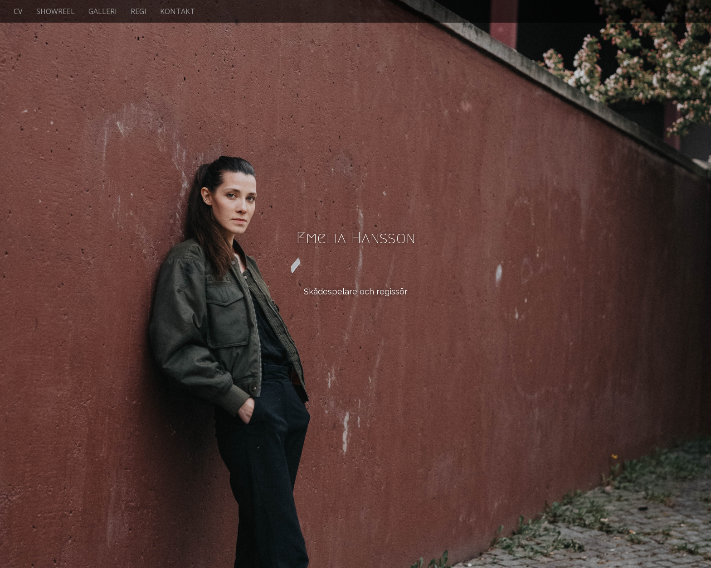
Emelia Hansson (355, 237)
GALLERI (102, 11)
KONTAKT (177, 11)
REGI (138, 11)
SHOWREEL (55, 11)
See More (355, 328)
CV (18, 11)
